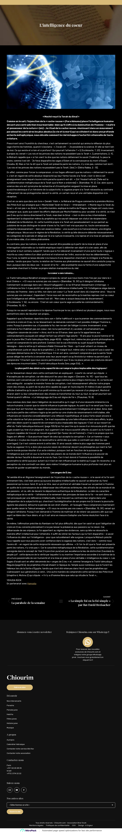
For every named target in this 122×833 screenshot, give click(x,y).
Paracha (10, 705)
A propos (10, 740)
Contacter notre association (18, 753)
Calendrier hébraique (16, 744)
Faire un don (20, 687)
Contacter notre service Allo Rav (20, 749)
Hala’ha (10, 714)
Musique (10, 728)
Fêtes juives (12, 719)
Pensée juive (12, 710)
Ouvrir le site (15, 812)
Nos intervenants (14, 701)
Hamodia (31, 583)
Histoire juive (12, 723)
